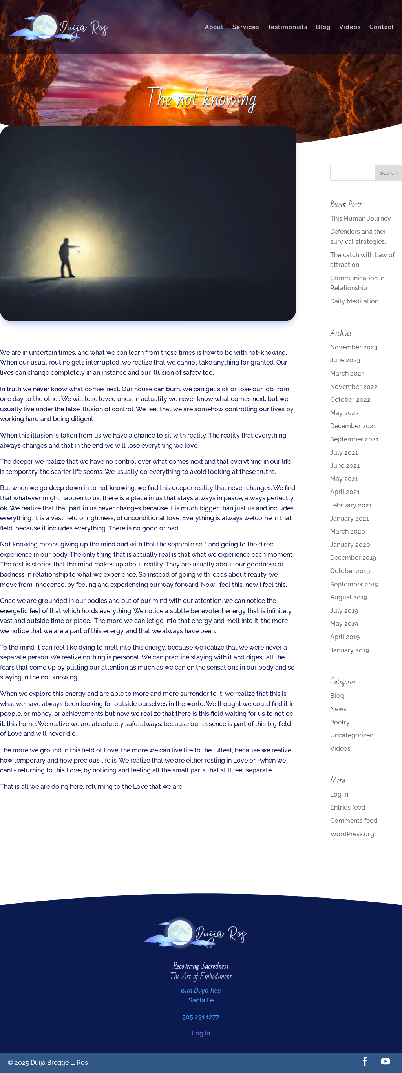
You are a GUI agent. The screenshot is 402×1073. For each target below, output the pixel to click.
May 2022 (344, 413)
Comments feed (353, 820)
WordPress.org (352, 834)
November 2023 (354, 347)
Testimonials (287, 27)
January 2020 (350, 544)
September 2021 (354, 439)
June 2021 (345, 465)
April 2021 (345, 492)
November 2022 (354, 386)
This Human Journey (360, 218)
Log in (339, 794)
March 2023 (347, 373)
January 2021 (349, 518)
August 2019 (348, 597)
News (338, 709)
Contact (381, 27)
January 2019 (349, 650)
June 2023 (345, 360)
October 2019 (350, 571)
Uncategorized (352, 735)
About (214, 27)
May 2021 (344, 479)
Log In (201, 1033)
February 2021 (351, 505)
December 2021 (353, 426)
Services (245, 27)
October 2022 (350, 399)
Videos (350, 27)
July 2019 (344, 610)
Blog (323, 27)
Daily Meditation (354, 301)
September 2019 (354, 584)
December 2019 (353, 557)
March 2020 (347, 531)
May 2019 (344, 623)
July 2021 (344, 452)
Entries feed (347, 807)
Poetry (340, 722)
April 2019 (345, 637)
